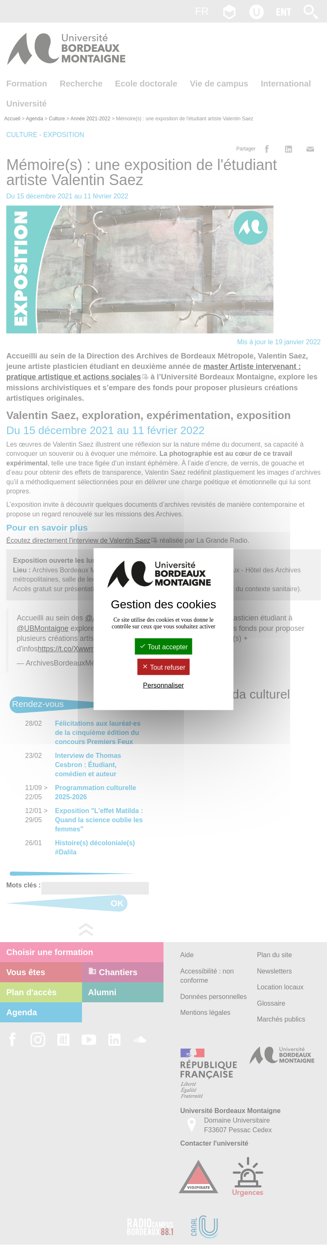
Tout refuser (164, 667)
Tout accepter (163, 646)
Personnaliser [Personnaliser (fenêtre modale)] (163, 685)
